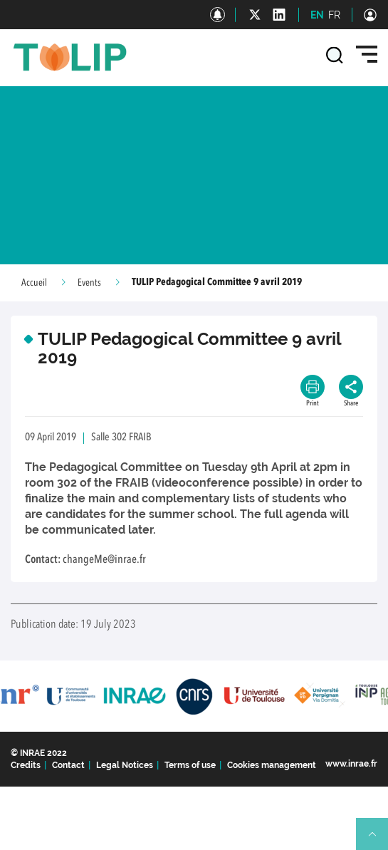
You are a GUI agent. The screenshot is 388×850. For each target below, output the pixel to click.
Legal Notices (124, 765)
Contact (68, 765)
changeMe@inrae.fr (104, 560)
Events (89, 283)
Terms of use (190, 765)
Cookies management (271, 765)
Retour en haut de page (378, 840)
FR (334, 15)
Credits (26, 765)
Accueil (34, 283)
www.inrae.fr (351, 764)
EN (317, 15)
